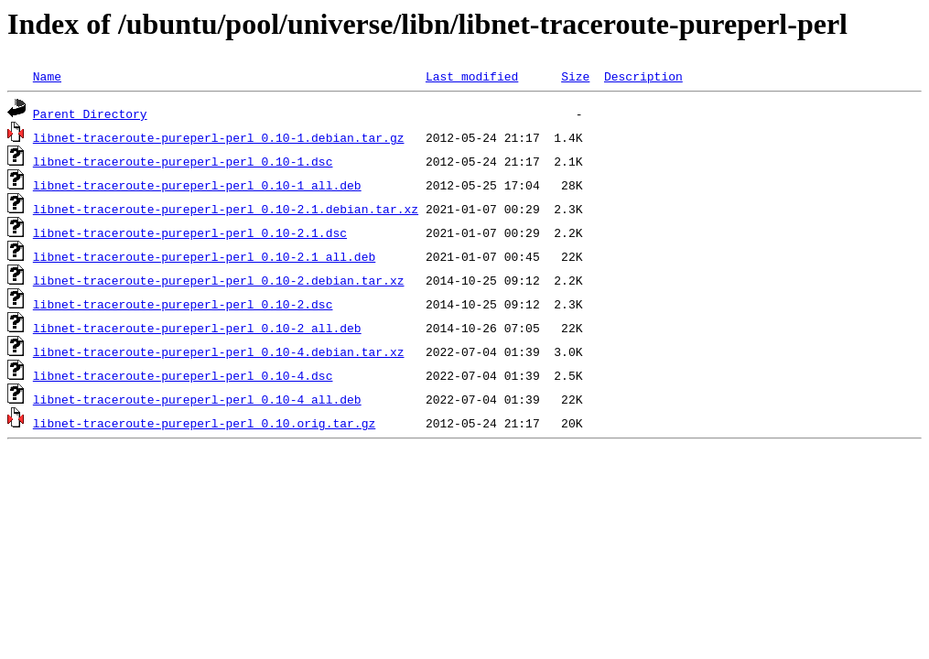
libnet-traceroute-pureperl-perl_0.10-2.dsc (183, 304)
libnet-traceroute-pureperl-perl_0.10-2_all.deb (197, 327)
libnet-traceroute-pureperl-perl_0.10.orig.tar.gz (204, 423)
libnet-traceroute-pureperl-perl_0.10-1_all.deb (197, 185)
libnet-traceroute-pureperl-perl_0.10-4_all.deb (197, 399)
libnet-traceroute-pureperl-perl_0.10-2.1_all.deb (204, 256)
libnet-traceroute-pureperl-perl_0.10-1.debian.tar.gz (219, 137)
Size (575, 76)
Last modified (472, 76)
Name (47, 76)
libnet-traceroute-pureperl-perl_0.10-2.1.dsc (190, 232)
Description (643, 76)
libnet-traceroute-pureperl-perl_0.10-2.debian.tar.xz (219, 280)
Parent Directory (90, 113)
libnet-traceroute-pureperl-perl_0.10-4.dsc (183, 375)
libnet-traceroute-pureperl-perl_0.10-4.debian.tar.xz (219, 351)
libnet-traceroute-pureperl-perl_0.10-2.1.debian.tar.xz (225, 208)
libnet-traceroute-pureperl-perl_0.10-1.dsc (183, 161)
